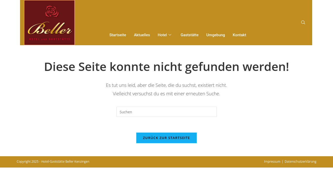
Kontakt (239, 35)
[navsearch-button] (303, 22)
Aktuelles (142, 35)
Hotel (164, 35)
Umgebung (215, 35)
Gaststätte (190, 35)
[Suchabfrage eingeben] (166, 112)
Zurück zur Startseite (166, 137)
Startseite (117, 35)
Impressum (272, 161)
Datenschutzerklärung (301, 161)
